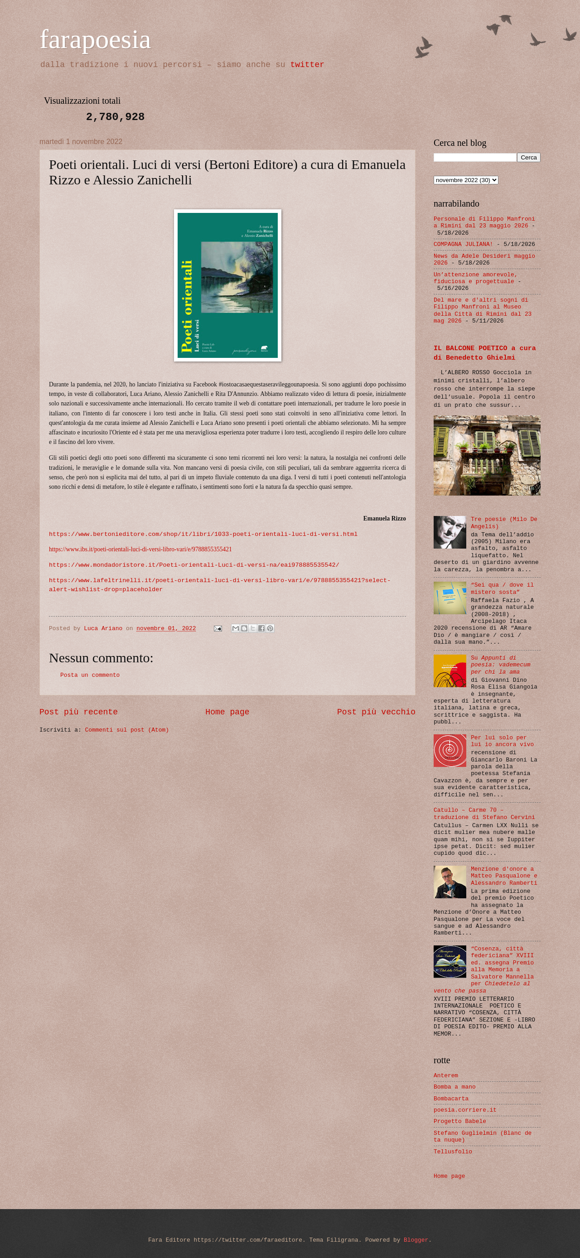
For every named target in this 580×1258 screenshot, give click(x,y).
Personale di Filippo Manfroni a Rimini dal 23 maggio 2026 (484, 222)
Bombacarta (451, 1098)
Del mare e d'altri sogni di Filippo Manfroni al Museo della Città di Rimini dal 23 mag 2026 (483, 310)
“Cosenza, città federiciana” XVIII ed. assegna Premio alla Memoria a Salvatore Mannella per (484, 969)
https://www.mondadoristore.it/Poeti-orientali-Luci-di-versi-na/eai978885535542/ (194, 565)
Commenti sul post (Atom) (127, 730)
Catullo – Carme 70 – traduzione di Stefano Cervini (484, 813)
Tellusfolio (453, 1151)
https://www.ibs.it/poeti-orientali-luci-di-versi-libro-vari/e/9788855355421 (140, 549)
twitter (307, 64)
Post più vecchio (376, 712)
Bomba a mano (455, 1087)
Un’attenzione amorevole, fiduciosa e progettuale (475, 278)
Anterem (446, 1075)
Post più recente (78, 712)
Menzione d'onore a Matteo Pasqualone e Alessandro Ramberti (504, 876)
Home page (227, 712)
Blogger (416, 1240)
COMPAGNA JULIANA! (463, 244)
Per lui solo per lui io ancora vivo (502, 741)
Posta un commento (90, 675)
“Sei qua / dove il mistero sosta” (502, 588)
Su (500, 665)
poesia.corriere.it (465, 1110)
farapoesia (95, 39)
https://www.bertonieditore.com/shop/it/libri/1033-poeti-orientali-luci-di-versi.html (203, 534)
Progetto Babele (460, 1121)
